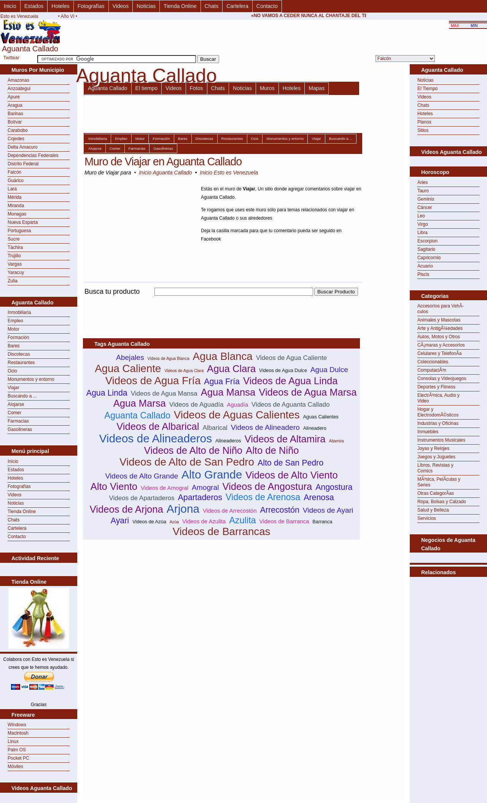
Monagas (17, 214)
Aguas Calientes (321, 417)
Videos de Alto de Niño (193, 450)
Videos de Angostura (267, 486)
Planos (424, 122)
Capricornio (429, 257)
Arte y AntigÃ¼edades (440, 328)
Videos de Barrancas (222, 531)
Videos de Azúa (149, 521)
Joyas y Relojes (433, 448)
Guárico (16, 180)
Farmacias (18, 421)
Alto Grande (211, 474)
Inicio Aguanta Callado (165, 172)
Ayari (120, 520)
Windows (17, 724)
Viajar (13, 387)
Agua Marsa (139, 403)
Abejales (130, 357)
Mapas (317, 88)
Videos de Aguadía (196, 404)
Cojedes (16, 138)
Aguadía (237, 404)
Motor (13, 329)
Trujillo (14, 255)
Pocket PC (18, 758)
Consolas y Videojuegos (441, 378)
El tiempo (146, 88)
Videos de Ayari (328, 510)
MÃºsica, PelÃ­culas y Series (438, 482)
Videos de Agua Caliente (291, 357)
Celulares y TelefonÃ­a (439, 353)
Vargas (15, 264)
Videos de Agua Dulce (283, 370)
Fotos (196, 88)
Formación (18, 337)
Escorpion (427, 241)
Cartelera (237, 6)
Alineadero (314, 428)
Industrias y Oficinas (437, 423)
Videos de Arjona (126, 509)
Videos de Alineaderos (155, 438)
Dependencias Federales (33, 155)
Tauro (423, 190)
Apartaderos (200, 497)
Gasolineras (20, 429)
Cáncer (424, 207)
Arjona (183, 508)
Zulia (13, 281)
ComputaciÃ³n (431, 370)
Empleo (15, 320)
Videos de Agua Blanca (168, 358)
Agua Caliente (128, 368)
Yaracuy (16, 272)
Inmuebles (427, 431)
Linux (13, 741)
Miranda (16, 205)
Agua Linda (106, 393)
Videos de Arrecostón (230, 510)
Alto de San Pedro (290, 462)
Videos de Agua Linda (290, 380)
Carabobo (18, 130)
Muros (267, 88)
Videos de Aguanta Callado (290, 404)
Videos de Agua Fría (153, 380)
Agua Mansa (228, 392)
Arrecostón (279, 510)
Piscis (423, 274)
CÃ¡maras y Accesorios (441, 345)
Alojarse (16, 404)
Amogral (205, 487)
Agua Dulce (329, 370)
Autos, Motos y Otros (438, 336)
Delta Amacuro (23, 147)
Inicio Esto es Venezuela (229, 172)
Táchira (15, 247)
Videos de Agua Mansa (164, 393)
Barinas (15, 113)
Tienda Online (180, 6)
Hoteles (60, 6)
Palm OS (17, 749)
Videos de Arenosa (263, 497)
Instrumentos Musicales (441, 440)
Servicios (426, 518)
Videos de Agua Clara (184, 370)
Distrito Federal (23, 163)
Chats (212, 6)
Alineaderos (228, 440)
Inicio (10, 6)
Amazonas (18, 80)
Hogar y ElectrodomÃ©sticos (437, 412)
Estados (34, 6)
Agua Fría (222, 381)
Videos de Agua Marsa (307, 392)
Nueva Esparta (23, 222)
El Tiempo (427, 88)
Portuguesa (19, 230)
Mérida (15, 197)
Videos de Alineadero (265, 427)
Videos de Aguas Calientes (237, 415)
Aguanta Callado (107, 88)
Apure (14, 97)
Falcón (14, 172)
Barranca (322, 521)
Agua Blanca (223, 356)
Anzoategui (19, 88)
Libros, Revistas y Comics (435, 468)
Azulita (242, 520)
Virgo (422, 224)
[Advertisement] (221, 300)
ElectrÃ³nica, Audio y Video (438, 398)
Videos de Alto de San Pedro (186, 462)
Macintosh (18, 733)
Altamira (336, 441)
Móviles (15, 766)
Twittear (11, 57)
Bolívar (15, 122)
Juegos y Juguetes (436, 456)
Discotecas (19, 354)
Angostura (333, 487)
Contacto (267, 6)
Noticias (146, 6)
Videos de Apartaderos (141, 498)
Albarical (214, 427)
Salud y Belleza (433, 510)
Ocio (12, 371)
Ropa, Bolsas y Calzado (441, 501)
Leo (421, 216)
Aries (422, 182)
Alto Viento (114, 486)
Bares (13, 345)
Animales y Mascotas (438, 320)
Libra (422, 232)
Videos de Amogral (164, 488)
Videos (121, 6)
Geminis (425, 199)
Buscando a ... (22, 396)
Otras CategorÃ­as (435, 493)
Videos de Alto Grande (141, 476)
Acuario (425, 266)
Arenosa (319, 497)
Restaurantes (21, 362)
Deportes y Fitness (436, 387)
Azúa (174, 521)
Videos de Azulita (204, 521)
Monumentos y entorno (31, 379)
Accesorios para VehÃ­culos (440, 308)
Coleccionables (432, 361)
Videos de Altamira (285, 439)
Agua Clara (231, 368)
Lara (12, 189)
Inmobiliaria (19, 312)
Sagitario (426, 249)
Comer (14, 412)
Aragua (15, 105)
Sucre (13, 239)
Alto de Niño (272, 450)
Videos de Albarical (157, 426)
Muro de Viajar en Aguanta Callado (163, 161)
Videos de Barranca (284, 521)
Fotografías (91, 6)
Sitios (422, 130)
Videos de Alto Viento (291, 475)
